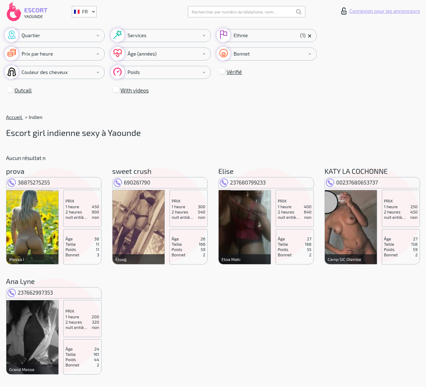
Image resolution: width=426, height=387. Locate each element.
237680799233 (243, 182)
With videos (135, 90)
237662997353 (30, 292)
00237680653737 (352, 182)
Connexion (380, 11)
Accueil (14, 117)
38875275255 (28, 182)
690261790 (132, 182)
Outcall (23, 90)
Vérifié (234, 72)
